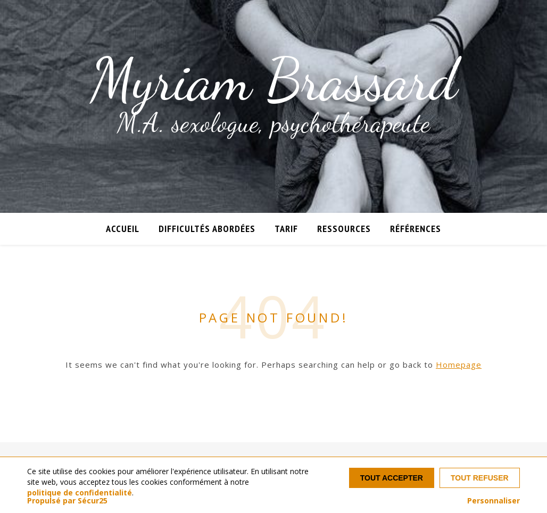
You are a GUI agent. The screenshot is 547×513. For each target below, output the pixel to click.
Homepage (459, 364)
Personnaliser (493, 501)
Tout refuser (480, 478)
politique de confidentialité (79, 492)
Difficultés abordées (207, 228)
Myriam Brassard (273, 80)
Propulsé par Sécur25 (67, 501)
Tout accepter (391, 478)
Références (415, 228)
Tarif (286, 228)
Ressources (344, 228)
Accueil (122, 228)
